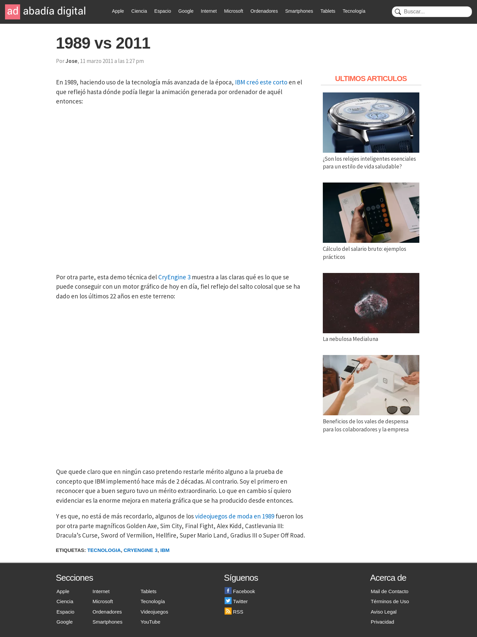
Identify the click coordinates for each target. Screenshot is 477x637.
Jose (71, 61)
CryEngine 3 (174, 277)
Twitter (236, 601)
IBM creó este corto (261, 82)
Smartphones (299, 11)
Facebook (240, 591)
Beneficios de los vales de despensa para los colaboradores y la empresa (371, 421)
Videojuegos (154, 612)
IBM (165, 550)
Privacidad (382, 622)
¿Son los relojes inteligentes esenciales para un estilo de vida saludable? (371, 158)
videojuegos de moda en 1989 (234, 516)
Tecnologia (104, 550)
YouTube (150, 622)
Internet (209, 11)
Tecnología (354, 11)
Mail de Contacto (390, 591)
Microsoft (233, 11)
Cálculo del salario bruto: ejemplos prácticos (371, 249)
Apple (118, 11)
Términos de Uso (390, 601)
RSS (234, 612)
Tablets (327, 11)
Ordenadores (264, 11)
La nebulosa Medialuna (371, 335)
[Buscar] (432, 11)
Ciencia (139, 11)
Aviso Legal (384, 612)
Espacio (162, 11)
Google (185, 11)
